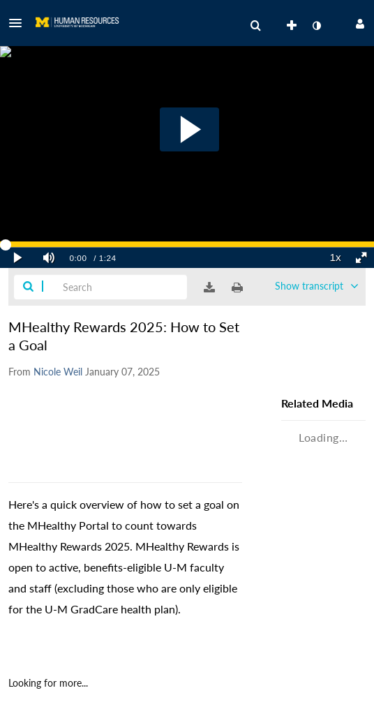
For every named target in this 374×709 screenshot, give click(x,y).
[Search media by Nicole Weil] (57, 372)
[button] (19, 23)
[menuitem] (255, 25)
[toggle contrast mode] (316, 25)
